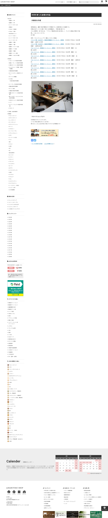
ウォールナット (13, 115)
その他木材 (11, 354)
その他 (10, 78)
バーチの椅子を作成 (37, 143)
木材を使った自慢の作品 (49, 490)
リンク (65, 503)
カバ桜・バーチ (12, 388)
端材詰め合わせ (12, 339)
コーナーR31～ (12, 35)
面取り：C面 (12, 44)
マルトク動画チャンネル (49, 494)
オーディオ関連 (13, 76)
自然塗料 (10, 343)
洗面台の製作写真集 (14, 90)
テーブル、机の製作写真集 (15, 84)
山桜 (10, 146)
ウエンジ (11, 159)
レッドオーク (12, 120)
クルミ (10, 144)
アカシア (11, 176)
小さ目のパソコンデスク (14, 208)
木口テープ (11, 336)
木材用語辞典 (47, 505)
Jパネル (10, 326)
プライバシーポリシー (89, 508)
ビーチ (10, 165)
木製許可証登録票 (12, 347)
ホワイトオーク (13, 117)
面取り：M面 (12, 42)
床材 (9, 315)
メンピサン (12, 163)
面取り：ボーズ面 (13, 53)
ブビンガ (11, 161)
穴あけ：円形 (12, 31)
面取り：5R (12, 22)
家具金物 (10, 345)
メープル (10, 378)
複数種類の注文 (12, 307)
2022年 (10, 226)
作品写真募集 (47, 501)
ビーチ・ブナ (12, 406)
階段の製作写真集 (13, 86)
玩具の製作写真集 (14, 80)
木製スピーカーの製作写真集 (16, 65)
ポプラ (10, 168)
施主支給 (66, 497)
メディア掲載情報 (68, 490)
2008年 (10, 256)
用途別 (9, 58)
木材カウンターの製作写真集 (16, 100)
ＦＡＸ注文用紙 (87, 501)
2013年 (10, 245)
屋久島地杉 (12, 152)
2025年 (10, 219)
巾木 (9, 330)
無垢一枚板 (11, 320)
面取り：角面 (12, 51)
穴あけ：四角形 (13, 29)
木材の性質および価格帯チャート (52, 492)
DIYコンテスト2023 (48, 499)
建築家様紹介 (67, 494)
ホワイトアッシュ (13, 124)
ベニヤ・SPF (12, 187)
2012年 (10, 247)
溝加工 (10, 27)
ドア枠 (10, 334)
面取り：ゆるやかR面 (14, 55)
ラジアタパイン (13, 183)
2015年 (10, 241)
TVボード (11, 108)
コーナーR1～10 (13, 40)
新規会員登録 (87, 490)
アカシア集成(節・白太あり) (15, 439)
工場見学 (66, 499)
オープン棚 (11, 88)
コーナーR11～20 (13, 24)
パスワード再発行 (88, 499)
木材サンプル (11, 313)
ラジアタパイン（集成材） (15, 391)
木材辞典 (46, 503)
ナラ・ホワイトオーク (14, 369)
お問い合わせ (87, 503)
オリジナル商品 (12, 341)
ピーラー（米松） (13, 430)
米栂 (10, 172)
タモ (10, 135)
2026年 (10, 217)
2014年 (10, 243)
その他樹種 (12, 189)
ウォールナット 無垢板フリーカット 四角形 (43, 48)
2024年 (10, 221)
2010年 (10, 252)
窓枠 (9, 332)
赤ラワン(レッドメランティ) (15, 434)
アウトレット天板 (12, 318)
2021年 (10, 228)
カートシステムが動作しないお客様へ (93, 497)
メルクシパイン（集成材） (15, 395)
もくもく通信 (47, 497)
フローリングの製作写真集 (15, 60)
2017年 (10, 236)
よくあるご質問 (87, 494)
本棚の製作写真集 (13, 70)
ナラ (10, 139)
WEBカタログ (67, 492)
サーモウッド (12, 122)
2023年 (10, 223)
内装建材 (10, 352)
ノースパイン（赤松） (14, 185)
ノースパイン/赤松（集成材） (15, 397)
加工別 (9, 18)
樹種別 (9, 113)
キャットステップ (12, 200)
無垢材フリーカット (13, 302)
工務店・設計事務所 (12, 111)
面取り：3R (12, 20)
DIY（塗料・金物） (12, 356)
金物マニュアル (47, 508)
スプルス (11, 174)
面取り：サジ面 (13, 48)
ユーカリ (11, 155)
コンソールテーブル (13, 202)
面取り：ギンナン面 (14, 46)
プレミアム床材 (12, 328)
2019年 (10, 232)
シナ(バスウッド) (13, 170)
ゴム (10, 178)
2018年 (10, 234)
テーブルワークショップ (69, 501)
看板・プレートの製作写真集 (16, 63)
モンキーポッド (12, 436)
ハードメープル (13, 131)
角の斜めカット (13, 33)
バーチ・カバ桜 (13, 137)
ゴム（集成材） (12, 393)
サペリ (10, 432)
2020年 (10, 230)
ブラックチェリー (13, 133)
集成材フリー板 (12, 309)
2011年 (10, 250)
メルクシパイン (13, 181)
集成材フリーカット (13, 304)
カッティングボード (13, 206)
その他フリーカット (13, 350)
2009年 (10, 254)
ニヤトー (11, 157)
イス (10, 102)
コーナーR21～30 (13, 38)
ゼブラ (10, 419)
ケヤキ (10, 415)
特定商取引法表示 (88, 505)
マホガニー (12, 128)
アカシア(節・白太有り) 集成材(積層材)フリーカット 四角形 (47, 40)
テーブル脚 (11, 311)
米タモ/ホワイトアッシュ (14, 375)
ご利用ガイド (87, 492)
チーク (10, 126)
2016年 (10, 239)
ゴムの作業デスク (49, 143)
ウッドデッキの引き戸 (13, 204)
